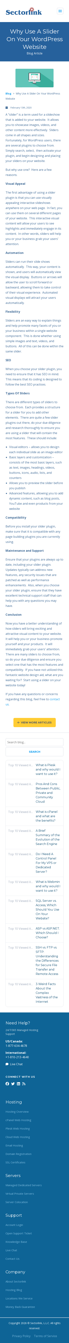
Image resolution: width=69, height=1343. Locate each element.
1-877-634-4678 (16, 1046)
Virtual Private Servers (20, 1193)
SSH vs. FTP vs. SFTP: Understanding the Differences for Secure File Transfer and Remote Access (47, 961)
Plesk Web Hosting (18, 1128)
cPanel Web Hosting (18, 1120)
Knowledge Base (16, 1242)
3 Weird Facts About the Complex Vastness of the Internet (47, 992)
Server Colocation (17, 1202)
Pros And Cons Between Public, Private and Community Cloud (48, 792)
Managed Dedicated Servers (24, 1185)
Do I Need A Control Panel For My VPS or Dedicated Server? (46, 862)
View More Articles (34, 722)
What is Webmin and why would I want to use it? (48, 886)
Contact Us (13, 1258)
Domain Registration (18, 1154)
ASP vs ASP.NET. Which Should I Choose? (48, 933)
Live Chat (14, 1064)
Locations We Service (19, 1298)
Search (34, 751)
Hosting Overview (17, 1111)
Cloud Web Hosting (18, 1137)
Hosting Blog (14, 1290)
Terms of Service (45, 1336)
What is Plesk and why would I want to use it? (48, 769)
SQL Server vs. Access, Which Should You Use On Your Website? (47, 909)
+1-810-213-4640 (17, 1057)
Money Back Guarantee (20, 1307)
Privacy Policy (21, 1336)
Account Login (14, 1225)
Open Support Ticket (19, 1233)
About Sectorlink (16, 1281)
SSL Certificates (15, 1162)
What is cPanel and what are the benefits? (47, 816)
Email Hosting (14, 1145)
